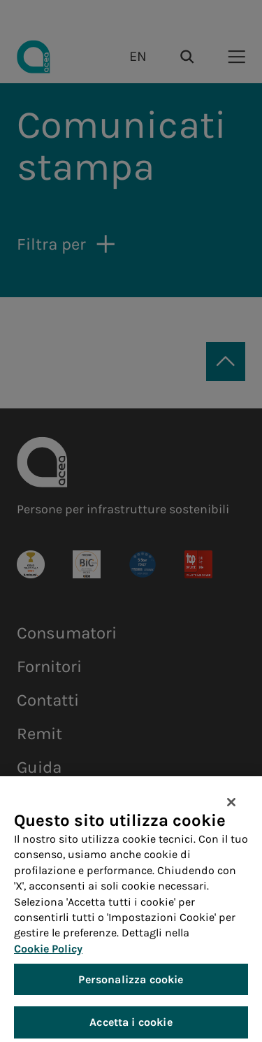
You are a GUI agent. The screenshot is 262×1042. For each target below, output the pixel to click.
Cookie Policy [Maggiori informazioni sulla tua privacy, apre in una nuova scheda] (48, 954)
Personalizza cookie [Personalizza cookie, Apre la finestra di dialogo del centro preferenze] (130, 985)
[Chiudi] (231, 807)
